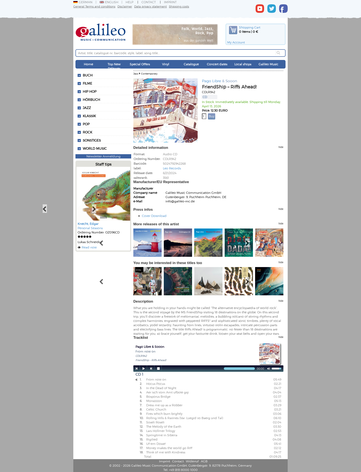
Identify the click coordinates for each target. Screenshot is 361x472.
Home (88, 64)
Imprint (170, 2)
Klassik (89, 116)
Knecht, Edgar (88, 224)
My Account (236, 42)
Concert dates (217, 64)
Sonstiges (92, 140)
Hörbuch (91, 100)
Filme (87, 83)
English (109, 2)
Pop (86, 124)
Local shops (242, 64)
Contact (148, 2)
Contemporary (149, 73)
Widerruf (192, 461)
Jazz (87, 108)
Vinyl (165, 64)
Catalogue (191, 64)
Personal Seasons (90, 228)
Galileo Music (268, 64)
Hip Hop (89, 91)
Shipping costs (179, 6)
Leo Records (172, 168)
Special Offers (140, 64)
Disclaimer (124, 6)
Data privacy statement (150, 6)
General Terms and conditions (94, 6)
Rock (87, 132)
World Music (95, 148)
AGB (204, 461)
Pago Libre (211, 81)
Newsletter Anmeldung (103, 156)
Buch (88, 75)
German (82, 2)
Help (129, 2)
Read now (89, 247)
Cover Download (154, 216)
